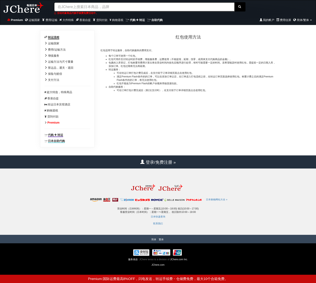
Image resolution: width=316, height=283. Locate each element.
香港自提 (83, 20)
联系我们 (158, 223)
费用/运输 (50, 20)
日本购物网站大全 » (216, 199)
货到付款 (100, 20)
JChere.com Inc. (179, 259)
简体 (153, 239)
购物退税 (116, 20)
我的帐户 (267, 20)
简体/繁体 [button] (302, 20)
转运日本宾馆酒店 (59, 104)
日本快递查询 (158, 216)
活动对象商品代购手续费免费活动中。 (76, 13)
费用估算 (283, 20)
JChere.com (158, 264)
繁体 (161, 239)
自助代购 (155, 20)
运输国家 (32, 20)
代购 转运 (135, 20)
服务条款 (133, 259)
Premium (15, 20)
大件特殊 (66, 20)
